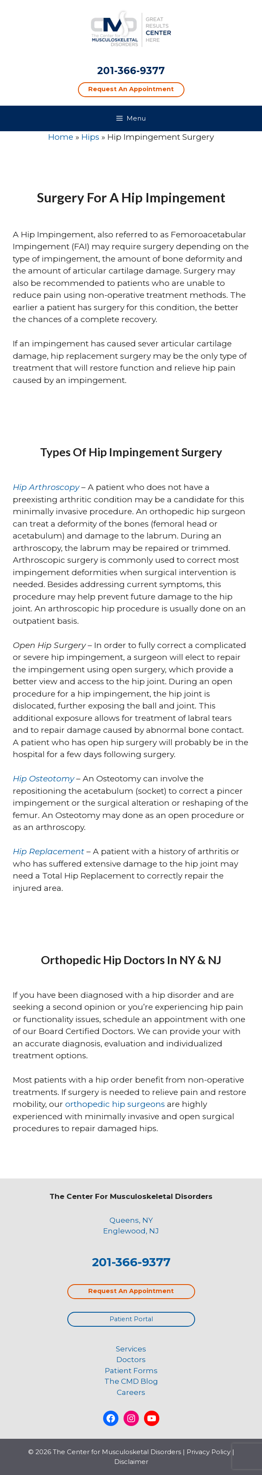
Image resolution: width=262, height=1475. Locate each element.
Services (131, 1349)
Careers (131, 1392)
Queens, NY (131, 1220)
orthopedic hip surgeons (115, 1104)
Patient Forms (131, 1370)
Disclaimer (131, 1462)
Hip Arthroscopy (46, 487)
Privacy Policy (208, 1452)
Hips (90, 137)
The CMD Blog (131, 1381)
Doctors (131, 1359)
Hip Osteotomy (43, 779)
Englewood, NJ (131, 1231)
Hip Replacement (48, 851)
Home (60, 137)
